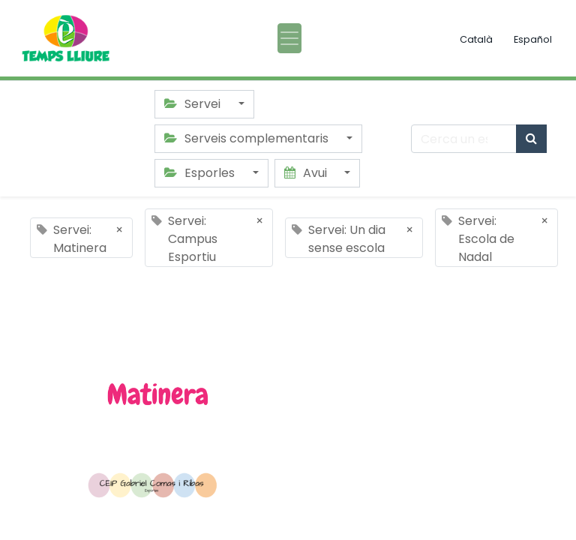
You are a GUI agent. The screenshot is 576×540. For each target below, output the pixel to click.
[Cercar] (531, 138)
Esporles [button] (201, 173)
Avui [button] (307, 173)
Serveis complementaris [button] (248, 138)
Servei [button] (194, 103)
